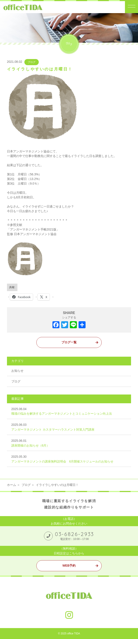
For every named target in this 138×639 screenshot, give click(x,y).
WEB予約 (69, 565)
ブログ (31, 62)
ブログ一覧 (69, 342)
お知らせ (17, 370)
